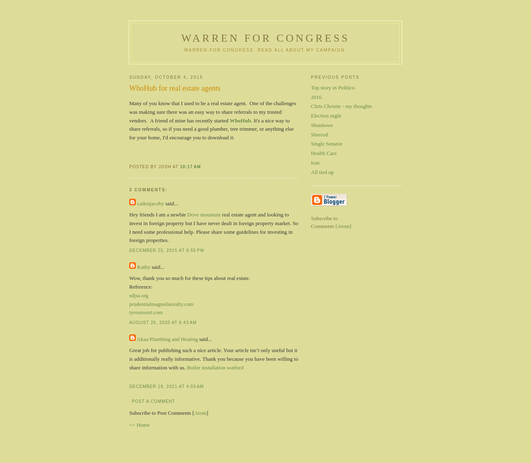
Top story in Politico (333, 88)
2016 (316, 97)
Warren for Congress (265, 38)
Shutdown (322, 125)
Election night (326, 116)
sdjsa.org (138, 295)
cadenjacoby (150, 203)
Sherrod (319, 135)
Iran (315, 163)
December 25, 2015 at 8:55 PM (166, 250)
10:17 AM (190, 167)
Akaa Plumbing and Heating (167, 339)
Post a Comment (153, 401)
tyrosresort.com (146, 312)
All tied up (322, 172)
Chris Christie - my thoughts (341, 106)
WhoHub (240, 121)
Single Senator (326, 144)
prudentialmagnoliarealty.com (161, 304)
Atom (200, 413)
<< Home (139, 425)
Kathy (143, 267)
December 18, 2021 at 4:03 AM (166, 386)
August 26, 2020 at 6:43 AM (163, 322)
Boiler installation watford (215, 367)
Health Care (324, 153)
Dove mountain (204, 215)
